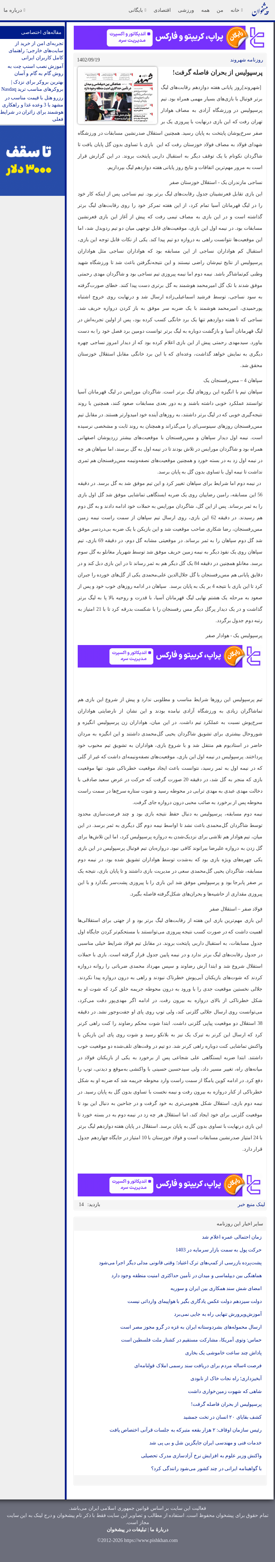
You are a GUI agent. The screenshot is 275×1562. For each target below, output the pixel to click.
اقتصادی (162, 10)
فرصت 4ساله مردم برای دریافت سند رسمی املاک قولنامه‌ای (198, 1365)
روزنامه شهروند (247, 60)
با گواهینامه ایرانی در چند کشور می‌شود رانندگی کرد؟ (206, 1468)
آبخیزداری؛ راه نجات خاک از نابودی (226, 1378)
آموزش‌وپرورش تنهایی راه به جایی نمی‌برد (218, 1314)
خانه (237, 10)
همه (205, 10)
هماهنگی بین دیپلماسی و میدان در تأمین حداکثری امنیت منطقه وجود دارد (186, 1275)
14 (81, 1204)
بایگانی (137, 10)
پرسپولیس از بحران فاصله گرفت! (226, 1404)
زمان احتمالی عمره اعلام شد (232, 1237)
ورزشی (186, 10)
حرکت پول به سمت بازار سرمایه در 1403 (219, 1250)
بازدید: (93, 1204)
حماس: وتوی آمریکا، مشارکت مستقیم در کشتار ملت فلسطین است (191, 1340)
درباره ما (14, 10)
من (220, 10)
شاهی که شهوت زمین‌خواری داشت (225, 1391)
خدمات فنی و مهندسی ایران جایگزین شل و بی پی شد (205, 1443)
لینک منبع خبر (251, 1204)
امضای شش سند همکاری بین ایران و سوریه (216, 1288)
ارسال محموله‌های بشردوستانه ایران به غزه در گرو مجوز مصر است (191, 1327)
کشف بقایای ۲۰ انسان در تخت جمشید (222, 1417)
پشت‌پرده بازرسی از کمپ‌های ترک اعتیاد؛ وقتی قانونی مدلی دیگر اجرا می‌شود (180, 1262)
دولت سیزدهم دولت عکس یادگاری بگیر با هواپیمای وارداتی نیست (194, 1301)
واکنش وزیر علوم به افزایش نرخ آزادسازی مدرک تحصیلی (201, 1455)
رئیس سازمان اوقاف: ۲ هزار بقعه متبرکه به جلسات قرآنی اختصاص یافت (186, 1430)
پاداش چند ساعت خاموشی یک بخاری (223, 1352)
